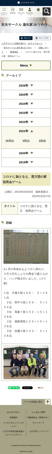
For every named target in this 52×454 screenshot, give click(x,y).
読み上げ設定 (44, 38)
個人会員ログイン (29, 13)
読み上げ (27, 38)
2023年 (23, 112)
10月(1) (10, 140)
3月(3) (42, 140)
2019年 (23, 162)
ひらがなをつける (27, 3)
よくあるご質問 (38, 412)
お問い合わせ (21, 13)
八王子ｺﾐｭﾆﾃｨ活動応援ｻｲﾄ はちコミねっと (22, 43)
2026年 (23, 85)
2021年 (23, 131)
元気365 (30, 451)
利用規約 (13, 417)
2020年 (23, 153)
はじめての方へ (13, 412)
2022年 (23, 122)
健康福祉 (14, 52)
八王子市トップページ (39, 431)
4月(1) (25, 140)
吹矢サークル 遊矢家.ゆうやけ (18, 47)
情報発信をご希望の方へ (38, 417)
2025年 (23, 94)
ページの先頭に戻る (33, 402)
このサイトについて (4, 13)
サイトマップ (38, 423)
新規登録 (13, 13)
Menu (24, 65)
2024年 (23, 103)
